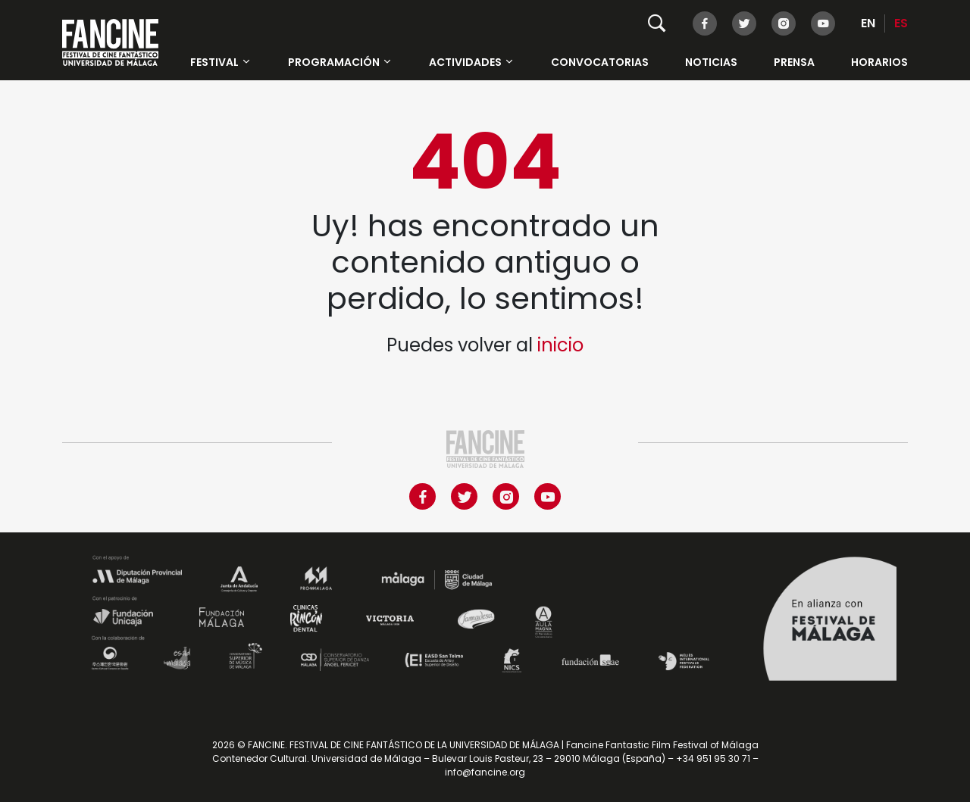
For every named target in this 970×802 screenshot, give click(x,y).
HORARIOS (879, 62)
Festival (221, 62)
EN (868, 23)
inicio (560, 344)
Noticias (711, 62)
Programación (340, 62)
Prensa (794, 62)
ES (901, 23)
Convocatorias (600, 62)
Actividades (472, 62)
